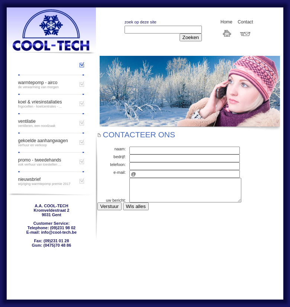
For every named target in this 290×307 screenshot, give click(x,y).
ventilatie (26, 121)
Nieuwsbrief (29, 179)
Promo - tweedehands (39, 160)
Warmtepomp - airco (37, 82)
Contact (245, 22)
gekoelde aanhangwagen (43, 140)
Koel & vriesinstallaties (40, 102)
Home (226, 22)
